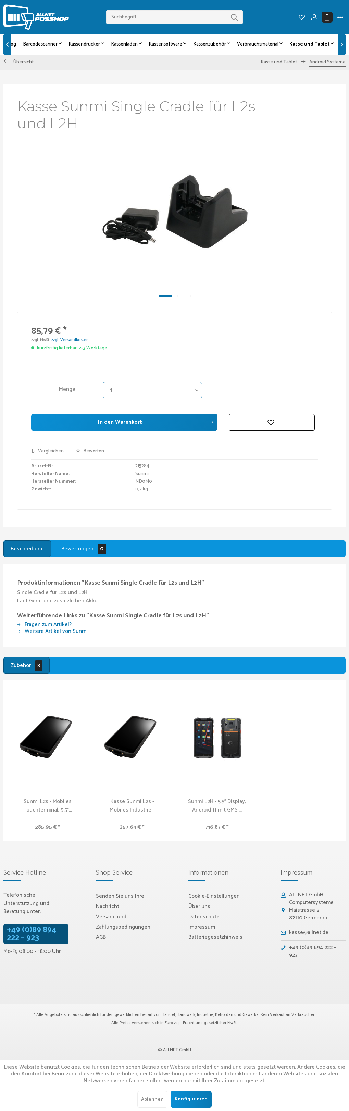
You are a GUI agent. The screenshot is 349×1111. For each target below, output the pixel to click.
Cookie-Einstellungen (214, 896)
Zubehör (26, 665)
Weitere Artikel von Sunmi (52, 631)
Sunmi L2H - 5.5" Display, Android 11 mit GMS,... (217, 805)
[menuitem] (174, 17)
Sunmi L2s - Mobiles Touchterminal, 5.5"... (47, 805)
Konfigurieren (191, 1099)
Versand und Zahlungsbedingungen (123, 922)
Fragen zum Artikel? (44, 624)
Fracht (189, 1023)
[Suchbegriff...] (174, 17)
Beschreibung (27, 548)
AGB (101, 937)
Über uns (199, 906)
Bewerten (90, 451)
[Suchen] (234, 17)
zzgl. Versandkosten (70, 339)
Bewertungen (83, 549)
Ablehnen (152, 1099)
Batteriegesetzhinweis (215, 937)
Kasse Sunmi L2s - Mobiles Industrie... (132, 805)
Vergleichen (47, 451)
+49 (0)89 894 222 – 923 (31, 934)
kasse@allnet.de (308, 932)
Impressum (201, 927)
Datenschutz (203, 916)
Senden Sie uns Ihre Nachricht (120, 901)
